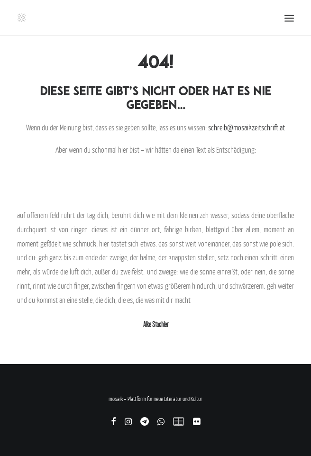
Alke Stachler (155, 324)
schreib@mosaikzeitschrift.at (246, 127)
